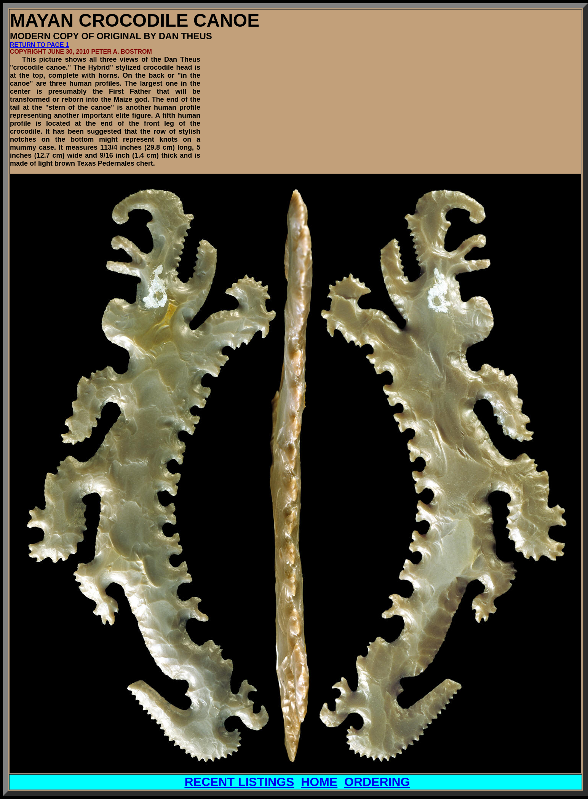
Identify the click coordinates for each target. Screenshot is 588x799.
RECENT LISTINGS (239, 782)
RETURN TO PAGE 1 (39, 45)
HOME (319, 782)
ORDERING (377, 782)
